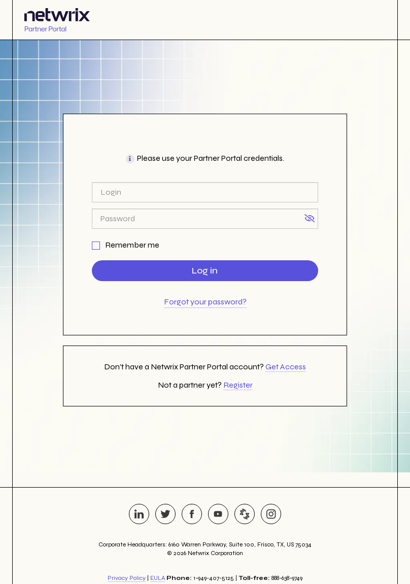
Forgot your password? (205, 301)
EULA (157, 577)
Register (238, 385)
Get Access (285, 366)
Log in (205, 270)
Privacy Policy (127, 577)
